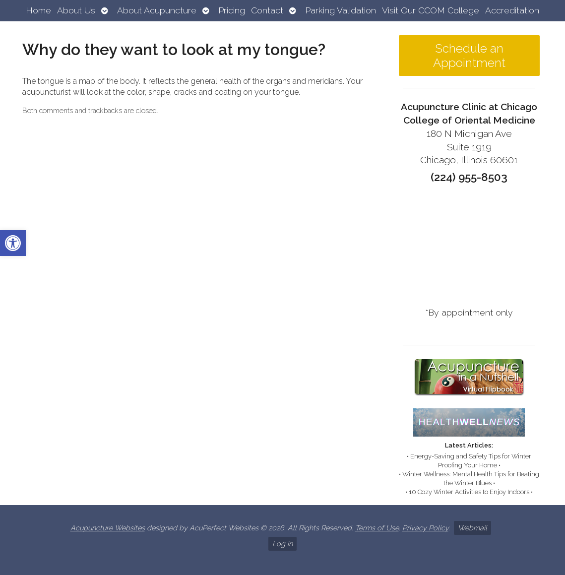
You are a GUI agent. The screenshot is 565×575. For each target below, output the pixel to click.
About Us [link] (76, 10)
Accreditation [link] (512, 10)
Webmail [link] (472, 527)
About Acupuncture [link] (156, 10)
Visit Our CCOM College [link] (430, 10)
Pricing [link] (231, 10)
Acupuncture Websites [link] (107, 527)
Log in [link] (282, 543)
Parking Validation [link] (340, 10)
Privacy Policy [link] (425, 527)
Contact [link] (267, 10)
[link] (13, 243)
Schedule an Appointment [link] (469, 55)
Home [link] (38, 10)
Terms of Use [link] (377, 527)
